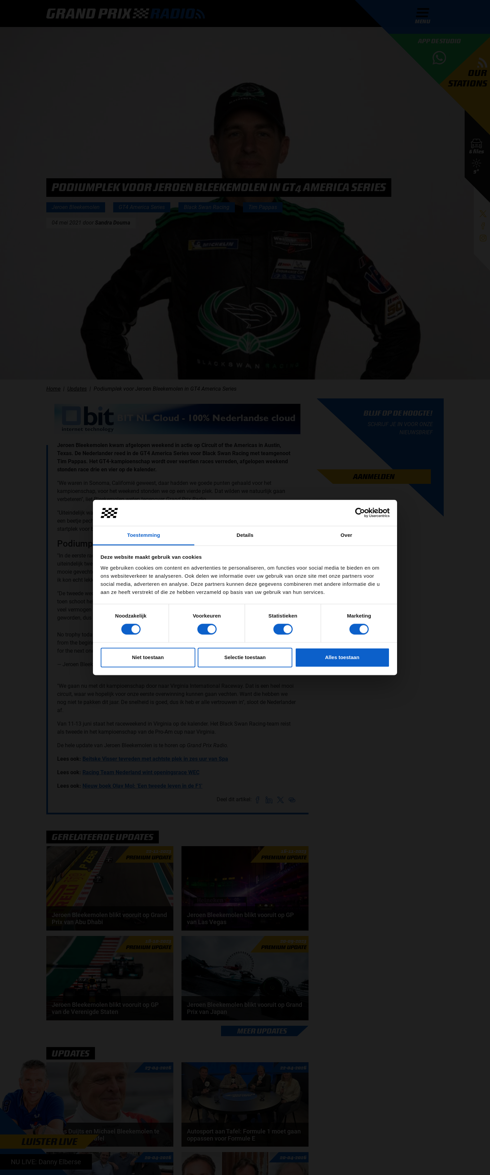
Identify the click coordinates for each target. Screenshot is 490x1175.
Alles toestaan (342, 657)
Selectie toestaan (245, 657)
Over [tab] (346, 535)
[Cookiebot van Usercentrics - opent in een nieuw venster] (360, 513)
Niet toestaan (148, 657)
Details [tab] (245, 535)
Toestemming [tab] (143, 535)
